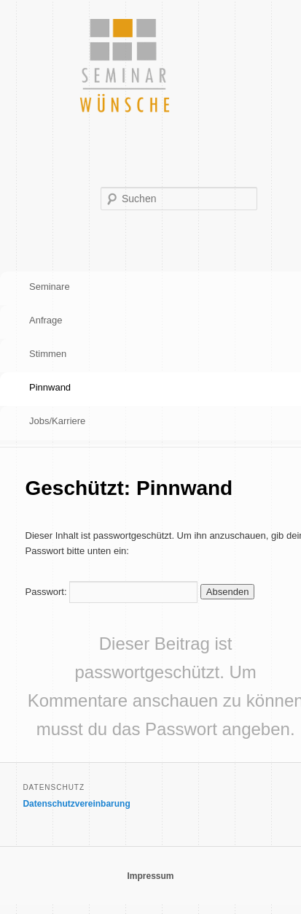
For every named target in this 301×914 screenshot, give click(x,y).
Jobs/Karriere (57, 420)
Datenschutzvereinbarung (76, 804)
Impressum (150, 876)
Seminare (49, 286)
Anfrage (46, 320)
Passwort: (112, 591)
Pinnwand (50, 387)
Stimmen (47, 353)
